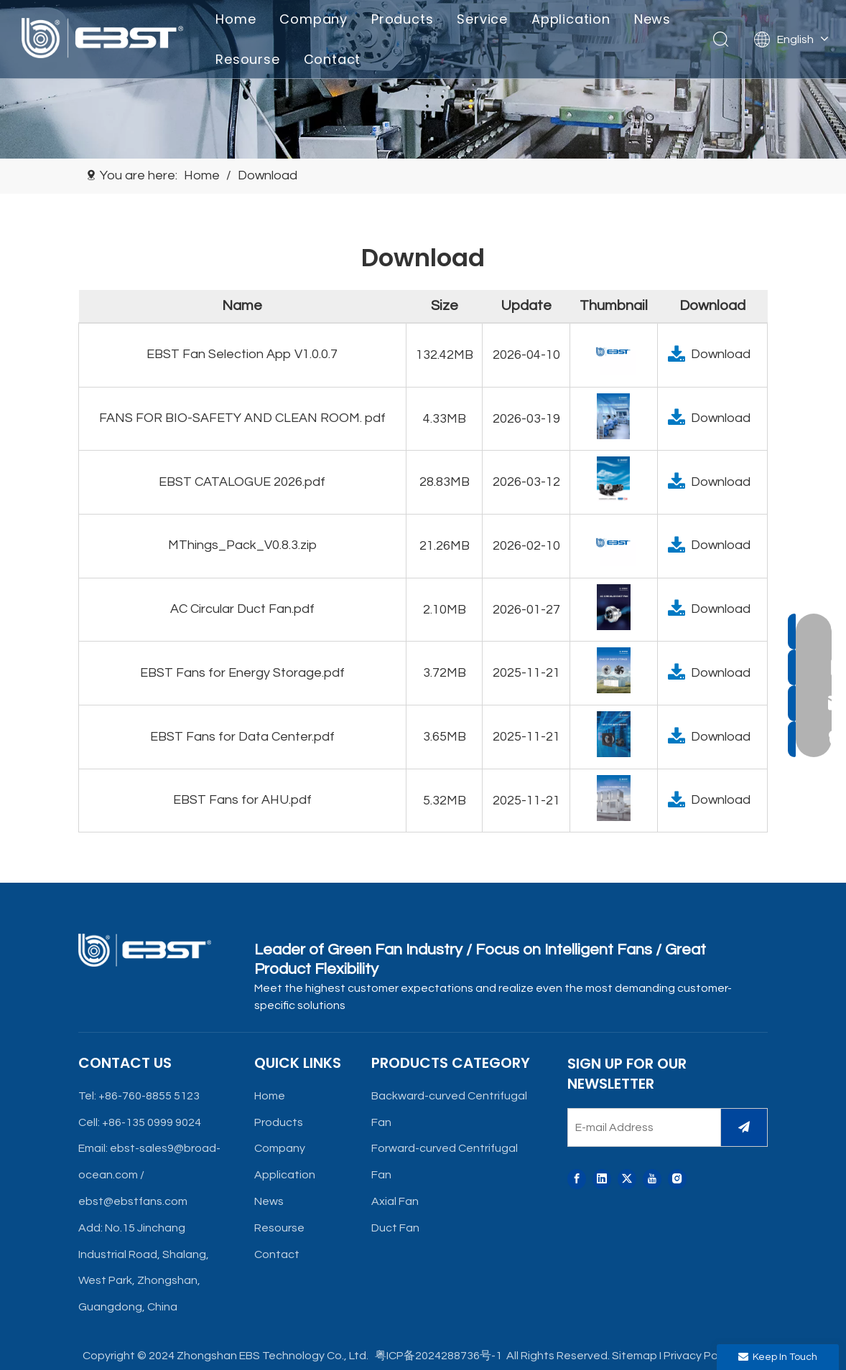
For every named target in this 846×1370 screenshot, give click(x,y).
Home (237, 19)
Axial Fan (395, 1201)
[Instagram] (677, 1179)
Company (315, 19)
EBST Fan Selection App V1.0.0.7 (242, 354)
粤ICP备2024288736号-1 (437, 1355)
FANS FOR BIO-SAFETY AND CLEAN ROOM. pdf (242, 418)
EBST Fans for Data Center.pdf (242, 736)
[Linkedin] (601, 1179)
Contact (333, 59)
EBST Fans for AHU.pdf (242, 800)
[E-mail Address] (641, 1127)
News (654, 19)
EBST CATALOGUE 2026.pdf (242, 482)
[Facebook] (576, 1179)
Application (572, 19)
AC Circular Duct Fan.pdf (242, 609)
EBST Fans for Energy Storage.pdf (242, 673)
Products (403, 19)
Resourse (249, 59)
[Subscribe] (744, 1127)
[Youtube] (652, 1179)
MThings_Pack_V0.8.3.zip (242, 545)
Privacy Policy (699, 1355)
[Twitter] (627, 1179)
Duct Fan (395, 1228)
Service (483, 19)
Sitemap (634, 1355)
